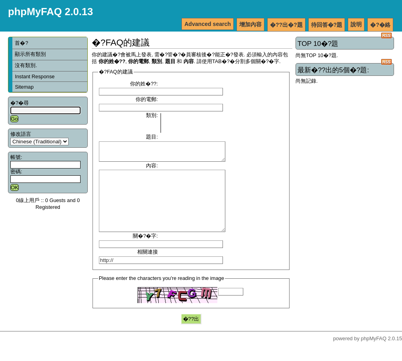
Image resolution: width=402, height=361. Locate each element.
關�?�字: (145, 251)
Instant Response (35, 76)
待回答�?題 (327, 25)
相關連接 (147, 267)
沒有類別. (26, 65)
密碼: (16, 172)
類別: (152, 115)
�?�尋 (19, 103)
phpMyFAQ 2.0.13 (50, 11)
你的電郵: (147, 99)
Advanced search (207, 24)
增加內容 (250, 24)
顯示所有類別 (30, 54)
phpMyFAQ (373, 354)
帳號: (16, 157)
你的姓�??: (144, 84)
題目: (152, 137)
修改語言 (20, 134)
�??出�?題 (286, 25)
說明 (356, 24)
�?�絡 (380, 25)
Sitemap (24, 87)
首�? (21, 43)
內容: (152, 169)
